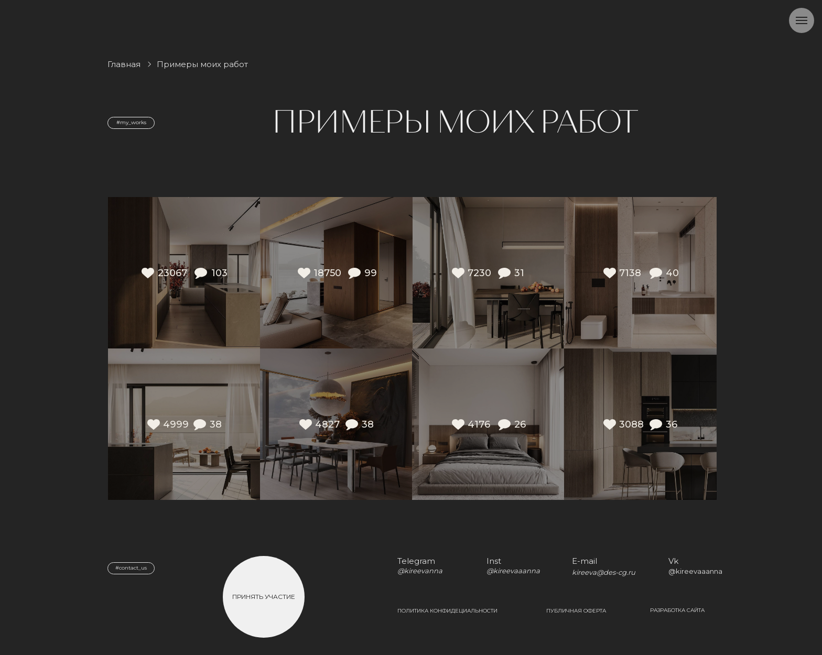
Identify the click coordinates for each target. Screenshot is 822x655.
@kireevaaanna (695, 571)
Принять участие (263, 597)
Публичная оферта (576, 610)
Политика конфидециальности (447, 610)
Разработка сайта (677, 610)
